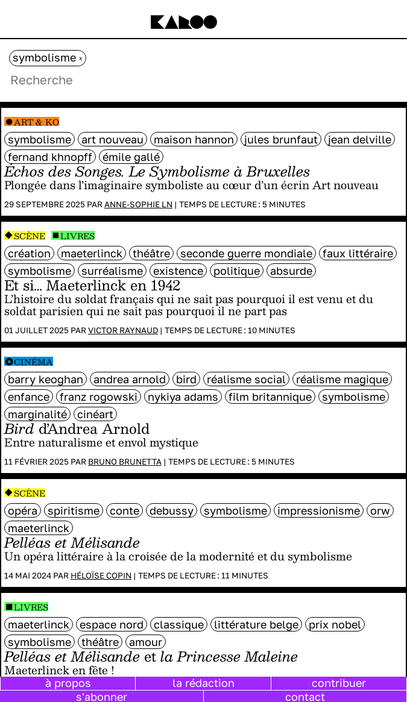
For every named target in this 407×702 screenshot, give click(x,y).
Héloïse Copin (101, 575)
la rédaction (203, 682)
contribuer (339, 682)
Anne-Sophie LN (138, 204)
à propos (68, 682)
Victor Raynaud (123, 330)
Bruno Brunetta (125, 461)
